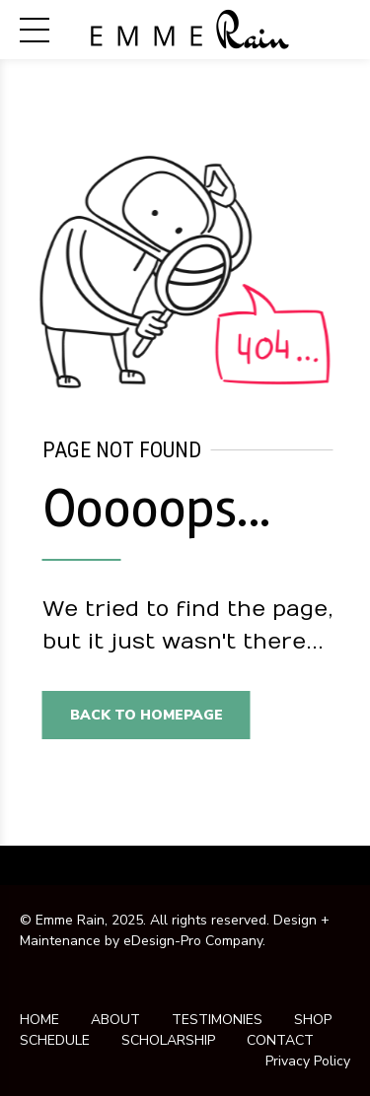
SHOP (313, 1019)
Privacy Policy (307, 1061)
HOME (39, 1019)
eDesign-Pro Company (192, 940)
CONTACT (280, 1040)
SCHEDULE (55, 1040)
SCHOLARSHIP (168, 1040)
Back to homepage (149, 715)
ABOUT (115, 1019)
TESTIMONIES (217, 1019)
